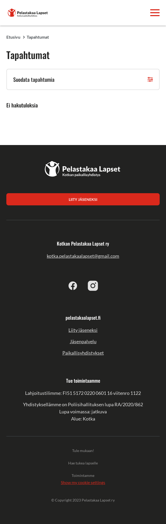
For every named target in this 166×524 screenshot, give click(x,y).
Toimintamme (83, 475)
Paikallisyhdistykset (83, 353)
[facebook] (73, 285)
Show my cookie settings (83, 482)
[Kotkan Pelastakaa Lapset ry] (28, 12)
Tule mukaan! (83, 450)
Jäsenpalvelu (83, 341)
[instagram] (93, 285)
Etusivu (13, 36)
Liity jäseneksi (83, 330)
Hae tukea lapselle (83, 463)
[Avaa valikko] (155, 12)
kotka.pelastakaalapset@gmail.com (83, 256)
